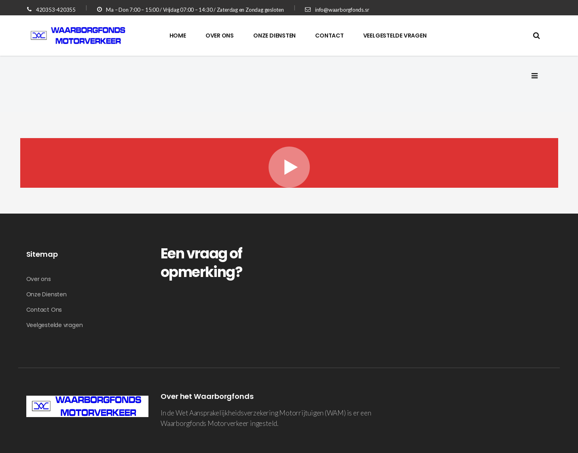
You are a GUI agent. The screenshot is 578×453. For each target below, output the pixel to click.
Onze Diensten (46, 294)
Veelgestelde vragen (54, 325)
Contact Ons (44, 310)
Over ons (38, 279)
